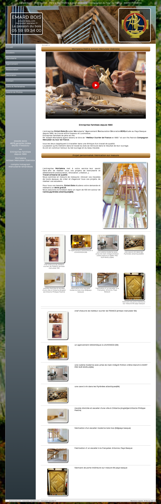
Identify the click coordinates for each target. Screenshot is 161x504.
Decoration (11, 75)
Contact (10, 81)
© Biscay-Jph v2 (150, 501)
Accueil (9, 47)
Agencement (12, 64)
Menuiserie (11, 58)
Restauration (12, 70)
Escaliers (10, 53)
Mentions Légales (136, 501)
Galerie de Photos (14, 92)
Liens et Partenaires (15, 87)
